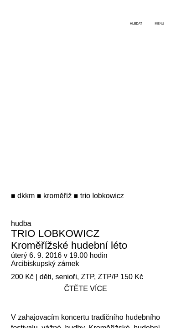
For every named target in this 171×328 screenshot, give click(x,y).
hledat (136, 23)
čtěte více (85, 288)
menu (159, 23)
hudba (21, 223)
